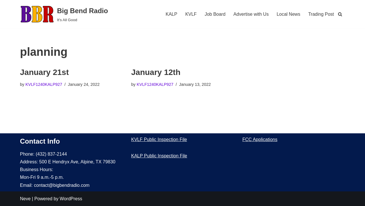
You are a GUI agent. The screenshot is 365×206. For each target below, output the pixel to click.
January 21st (44, 72)
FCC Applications (259, 139)
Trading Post (321, 14)
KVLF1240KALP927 (43, 84)
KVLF (191, 14)
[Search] (340, 14)
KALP (171, 14)
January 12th (156, 72)
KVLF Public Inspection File (159, 139)
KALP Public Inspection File (159, 155)
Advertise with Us (251, 14)
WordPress (71, 198)
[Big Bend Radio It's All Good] (64, 14)
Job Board (215, 14)
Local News (288, 14)
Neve (25, 198)
